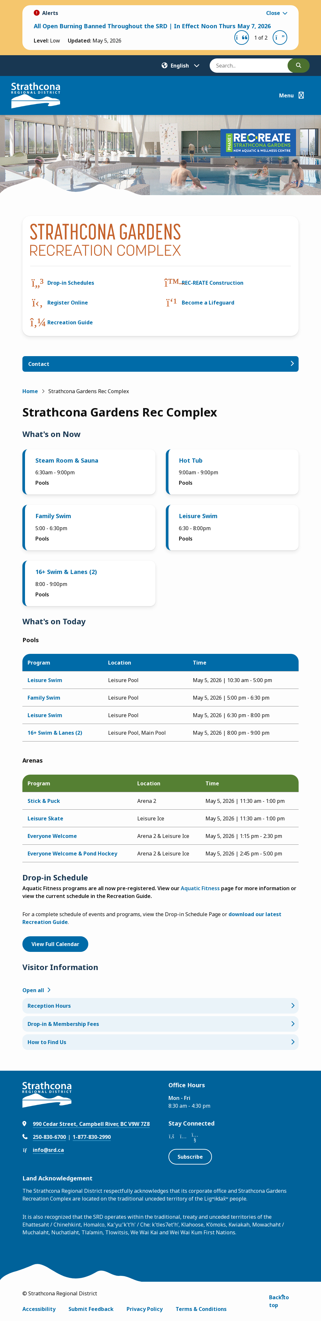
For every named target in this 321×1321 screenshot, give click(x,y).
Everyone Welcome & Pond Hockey (72, 853)
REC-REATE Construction (212, 282)
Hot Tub (191, 460)
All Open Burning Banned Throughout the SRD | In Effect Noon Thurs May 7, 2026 (152, 26)
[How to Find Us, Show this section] (160, 1042)
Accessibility (39, 1309)
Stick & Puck (44, 800)
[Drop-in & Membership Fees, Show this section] (160, 1024)
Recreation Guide (70, 322)
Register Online (67, 302)
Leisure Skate (45, 818)
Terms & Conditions (201, 1309)
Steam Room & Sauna (66, 460)
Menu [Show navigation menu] (286, 95)
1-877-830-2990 (92, 1136)
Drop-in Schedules (70, 282)
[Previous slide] (241, 37)
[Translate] (180, 65)
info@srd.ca (48, 1149)
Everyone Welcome (52, 836)
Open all (33, 990)
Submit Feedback (91, 1309)
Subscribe (190, 1156)
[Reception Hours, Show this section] (160, 1006)
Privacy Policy (145, 1309)
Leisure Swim (198, 516)
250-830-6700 (49, 1136)
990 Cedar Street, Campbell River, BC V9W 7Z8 (91, 1124)
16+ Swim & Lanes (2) (66, 572)
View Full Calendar (55, 944)
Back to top (279, 1301)
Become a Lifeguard (208, 302)
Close (273, 13)
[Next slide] (280, 37)
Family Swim (53, 516)
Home (30, 391)
